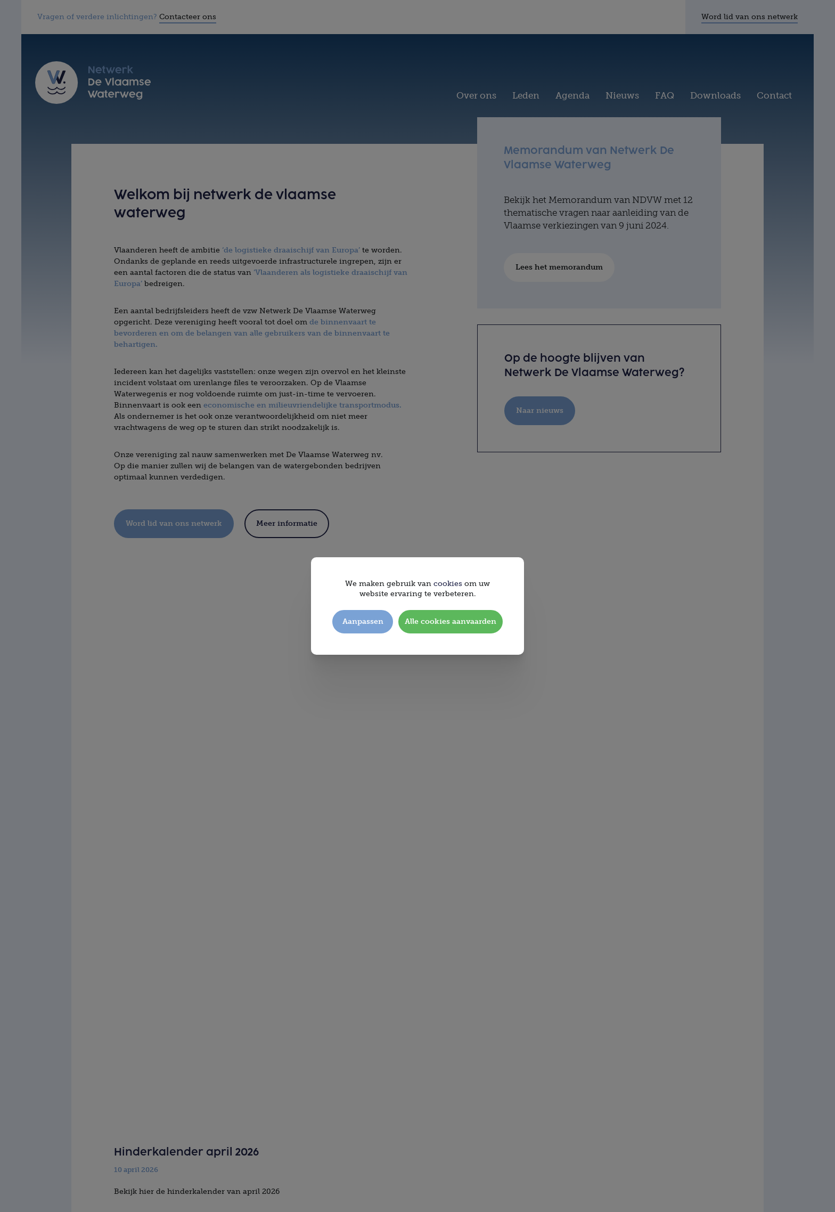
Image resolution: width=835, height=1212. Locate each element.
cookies (447, 583)
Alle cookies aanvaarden (450, 621)
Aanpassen (362, 621)
